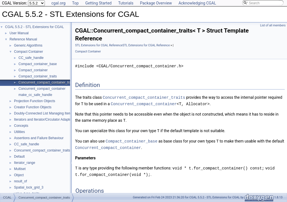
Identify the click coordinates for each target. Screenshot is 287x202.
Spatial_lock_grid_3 (28, 187)
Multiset (20, 169)
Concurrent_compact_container (41, 89)
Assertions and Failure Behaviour (39, 138)
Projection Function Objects (34, 101)
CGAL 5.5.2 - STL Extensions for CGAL (34, 27)
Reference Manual (23, 39)
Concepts (21, 126)
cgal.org (58, 3)
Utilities (19, 132)
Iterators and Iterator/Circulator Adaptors (44, 119)
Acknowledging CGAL (197, 3)
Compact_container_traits (37, 76)
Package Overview (156, 3)
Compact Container (28, 52)
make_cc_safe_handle (35, 95)
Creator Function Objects (32, 107)
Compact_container (33, 70)
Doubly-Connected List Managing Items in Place (50, 113)
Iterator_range (24, 163)
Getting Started (98, 3)
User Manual (19, 33)
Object (19, 175)
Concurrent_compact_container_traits (46, 82)
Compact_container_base (37, 64)
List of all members (273, 25)
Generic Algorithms (28, 45)
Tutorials (125, 3)
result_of (20, 181)
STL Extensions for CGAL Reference (98, 45)
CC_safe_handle (30, 58)
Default (19, 157)
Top (75, 3)
